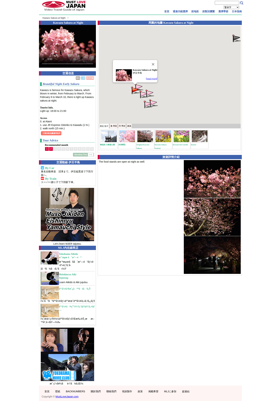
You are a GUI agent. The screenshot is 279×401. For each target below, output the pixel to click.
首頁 (166, 11)
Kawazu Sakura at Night (54, 18)
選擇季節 (223, 11)
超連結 (185, 391)
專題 (113, 126)
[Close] (153, 64)
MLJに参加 (170, 391)
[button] (149, 93)
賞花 (78, 78)
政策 (140, 391)
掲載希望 (153, 391)
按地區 (195, 11)
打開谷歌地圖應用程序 (51, 133)
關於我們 (96, 391)
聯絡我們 (111, 391)
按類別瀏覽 (208, 11)
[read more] (151, 78)
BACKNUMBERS (75, 391)
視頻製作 (127, 391)
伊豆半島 (90, 78)
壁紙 (57, 391)
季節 (122, 126)
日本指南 (237, 11)
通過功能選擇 (180, 11)
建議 (129, 126)
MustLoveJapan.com (67, 396)
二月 (83, 78)
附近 (104, 126)
